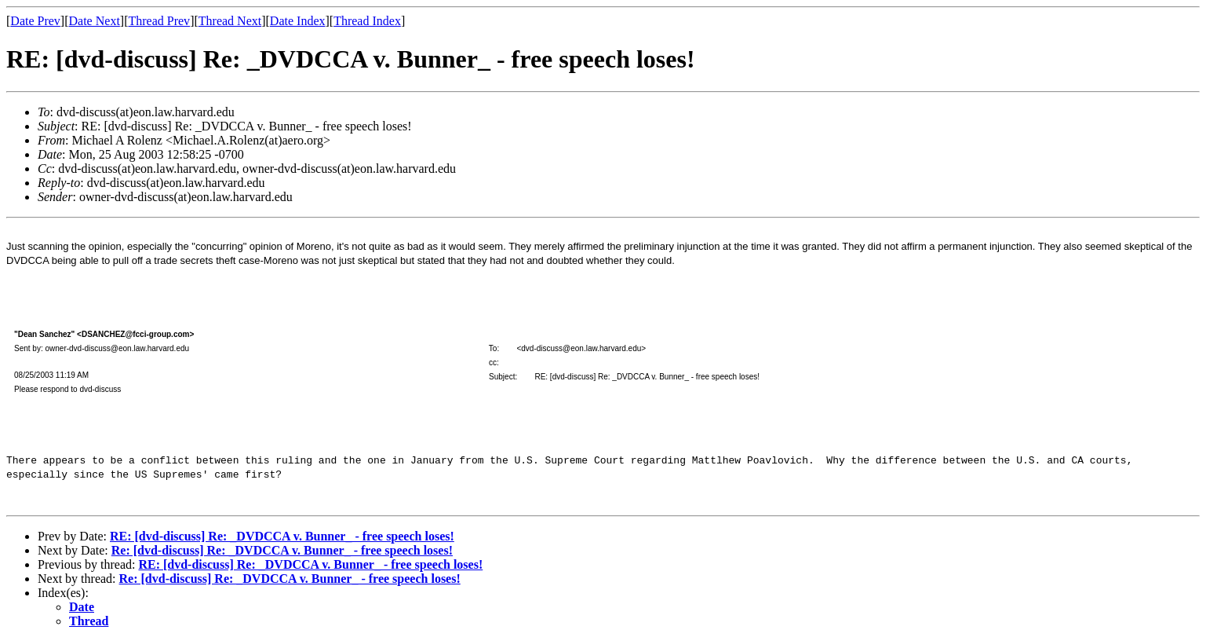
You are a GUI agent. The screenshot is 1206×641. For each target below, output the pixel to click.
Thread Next (230, 20)
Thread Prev (159, 20)
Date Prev (35, 20)
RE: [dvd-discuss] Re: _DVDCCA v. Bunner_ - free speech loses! (282, 536)
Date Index (298, 20)
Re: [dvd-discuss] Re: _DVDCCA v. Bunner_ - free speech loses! (282, 550)
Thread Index (367, 20)
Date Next (94, 20)
